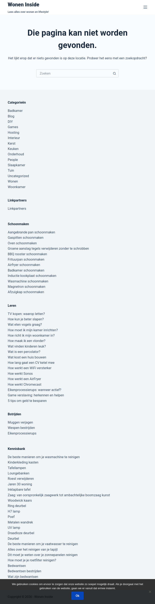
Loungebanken (19, 473)
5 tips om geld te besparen (27, 401)
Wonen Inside (23, 5)
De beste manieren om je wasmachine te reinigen (44, 457)
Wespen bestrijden (21, 428)
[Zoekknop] (114, 73)
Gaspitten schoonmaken (26, 238)
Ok (77, 596)
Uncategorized (18, 176)
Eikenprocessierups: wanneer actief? (34, 390)
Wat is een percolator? (24, 352)
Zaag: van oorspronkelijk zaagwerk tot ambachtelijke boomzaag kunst (59, 495)
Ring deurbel (17, 506)
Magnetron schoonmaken (26, 287)
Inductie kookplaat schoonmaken (32, 276)
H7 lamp (14, 511)
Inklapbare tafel (19, 490)
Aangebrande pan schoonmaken (31, 232)
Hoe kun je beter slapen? (26, 319)
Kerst (11, 143)
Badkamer (15, 111)
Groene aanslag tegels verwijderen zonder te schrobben (48, 248)
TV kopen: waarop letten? (26, 314)
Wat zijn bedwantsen (23, 577)
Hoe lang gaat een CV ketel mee (31, 363)
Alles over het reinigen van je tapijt (33, 549)
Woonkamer (17, 187)
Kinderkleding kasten (23, 462)
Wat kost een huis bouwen (27, 357)
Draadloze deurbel (21, 533)
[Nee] (150, 592)
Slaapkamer (16, 165)
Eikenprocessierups (22, 433)
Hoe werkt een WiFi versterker (30, 368)
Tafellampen (17, 468)
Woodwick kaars (20, 500)
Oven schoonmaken (22, 243)
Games (13, 127)
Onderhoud (16, 154)
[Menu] (145, 7)
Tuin (11, 170)
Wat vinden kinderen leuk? (27, 346)
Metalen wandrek (20, 522)
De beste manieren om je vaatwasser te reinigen (43, 544)
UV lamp (14, 528)
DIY (10, 122)
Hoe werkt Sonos (20, 374)
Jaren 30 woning (20, 484)
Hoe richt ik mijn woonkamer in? (31, 335)
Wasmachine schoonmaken (28, 281)
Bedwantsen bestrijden (24, 571)
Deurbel (13, 539)
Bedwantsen (17, 566)
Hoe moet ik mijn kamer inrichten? (33, 330)
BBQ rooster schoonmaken (27, 254)
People (13, 160)
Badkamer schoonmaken (26, 270)
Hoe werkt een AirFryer (24, 379)
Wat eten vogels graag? (25, 325)
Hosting (13, 133)
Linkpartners (17, 209)
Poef (11, 517)
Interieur (14, 138)
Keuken (13, 149)
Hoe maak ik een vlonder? (26, 341)
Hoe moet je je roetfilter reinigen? (32, 560)
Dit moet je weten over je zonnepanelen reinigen (43, 555)
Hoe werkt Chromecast (24, 384)
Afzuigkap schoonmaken (26, 292)
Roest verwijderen (21, 479)
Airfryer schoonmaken (24, 265)
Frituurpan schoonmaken (26, 259)
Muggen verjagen (20, 422)
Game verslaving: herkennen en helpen (36, 395)
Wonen (13, 181)
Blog (11, 116)
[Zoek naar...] (73, 73)
